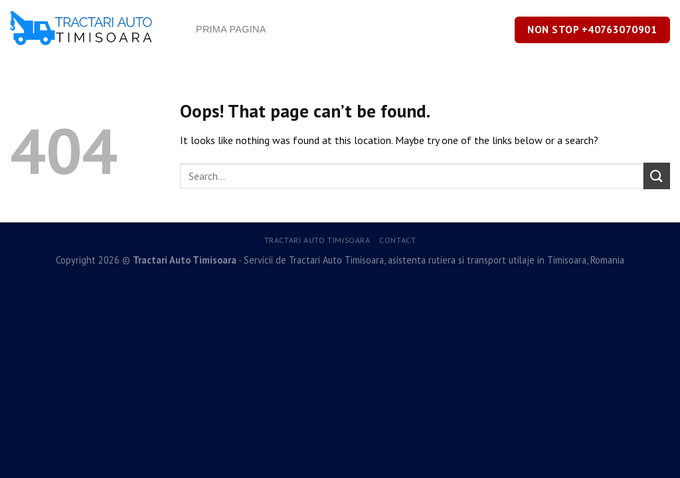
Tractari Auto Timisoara (317, 240)
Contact (397, 240)
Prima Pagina (231, 29)
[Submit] (656, 176)
